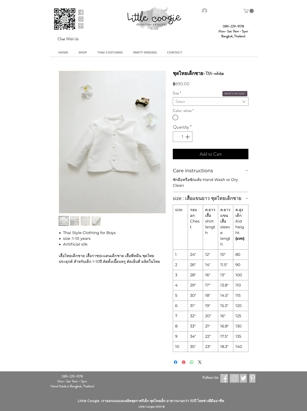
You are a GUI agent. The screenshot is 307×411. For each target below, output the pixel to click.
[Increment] (188, 137)
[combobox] (210, 101)
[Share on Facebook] (175, 362)
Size (177, 93)
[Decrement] (177, 137)
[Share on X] (199, 362)
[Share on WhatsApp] (191, 362)
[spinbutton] (182, 137)
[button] (248, 11)
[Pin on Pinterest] (183, 362)
